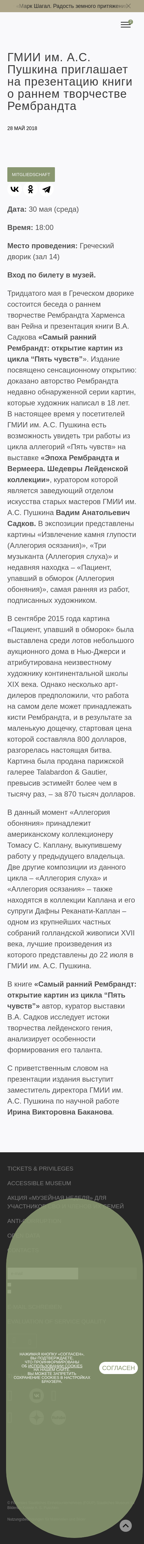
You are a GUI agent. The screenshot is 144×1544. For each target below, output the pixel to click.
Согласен (118, 1368)
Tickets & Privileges (40, 1168)
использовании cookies (55, 1366)
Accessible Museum (39, 1183)
